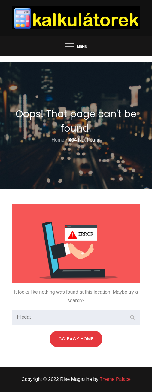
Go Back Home (76, 339)
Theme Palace (115, 379)
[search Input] (76, 317)
